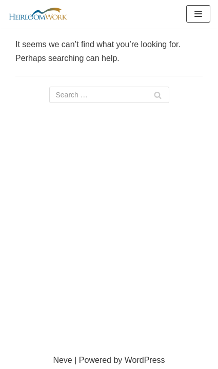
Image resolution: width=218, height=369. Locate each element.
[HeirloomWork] (38, 13)
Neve (62, 360)
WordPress (145, 360)
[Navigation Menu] (198, 14)
